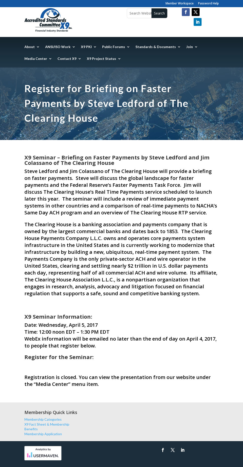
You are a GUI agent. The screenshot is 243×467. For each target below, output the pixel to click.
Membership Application (43, 434)
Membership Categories (43, 419)
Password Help (208, 3)
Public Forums (113, 47)
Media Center (35, 59)
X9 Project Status (101, 59)
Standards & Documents (155, 47)
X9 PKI (86, 47)
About (29, 47)
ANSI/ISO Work (58, 47)
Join (189, 47)
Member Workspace (180, 3)
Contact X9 (66, 59)
